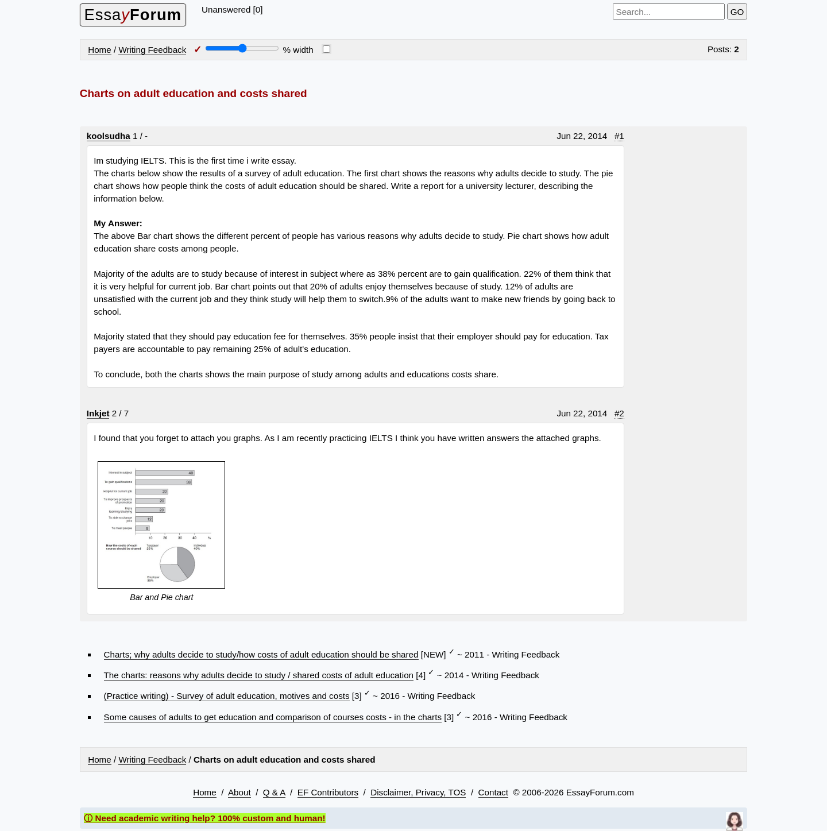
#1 (619, 136)
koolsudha (108, 136)
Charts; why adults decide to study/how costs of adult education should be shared (261, 654)
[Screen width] (242, 48)
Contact (493, 792)
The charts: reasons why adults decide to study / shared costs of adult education (258, 675)
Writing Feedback (152, 50)
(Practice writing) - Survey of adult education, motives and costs (227, 696)
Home (99, 50)
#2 (619, 413)
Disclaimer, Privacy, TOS (418, 792)
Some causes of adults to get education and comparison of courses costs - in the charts (273, 717)
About (239, 792)
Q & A (274, 792)
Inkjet (98, 413)
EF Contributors (327, 792)
